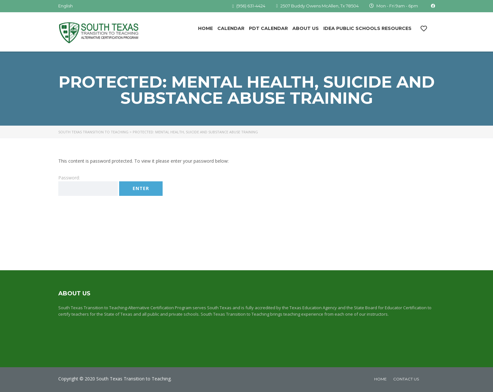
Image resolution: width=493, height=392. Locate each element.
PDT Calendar (268, 28)
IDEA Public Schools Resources (367, 28)
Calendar (230, 28)
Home (205, 28)
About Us (305, 28)
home (380, 379)
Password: (88, 185)
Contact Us (406, 379)
